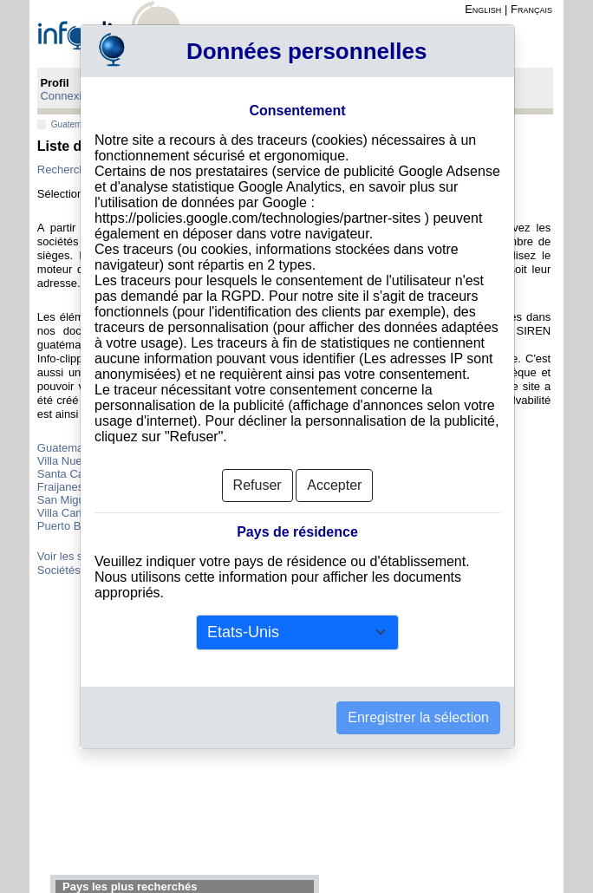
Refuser (257, 485)
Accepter (334, 485)
